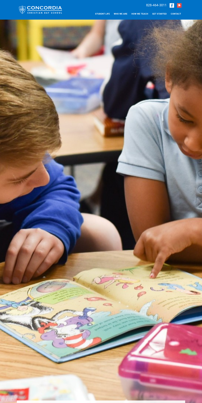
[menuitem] (176, 13)
